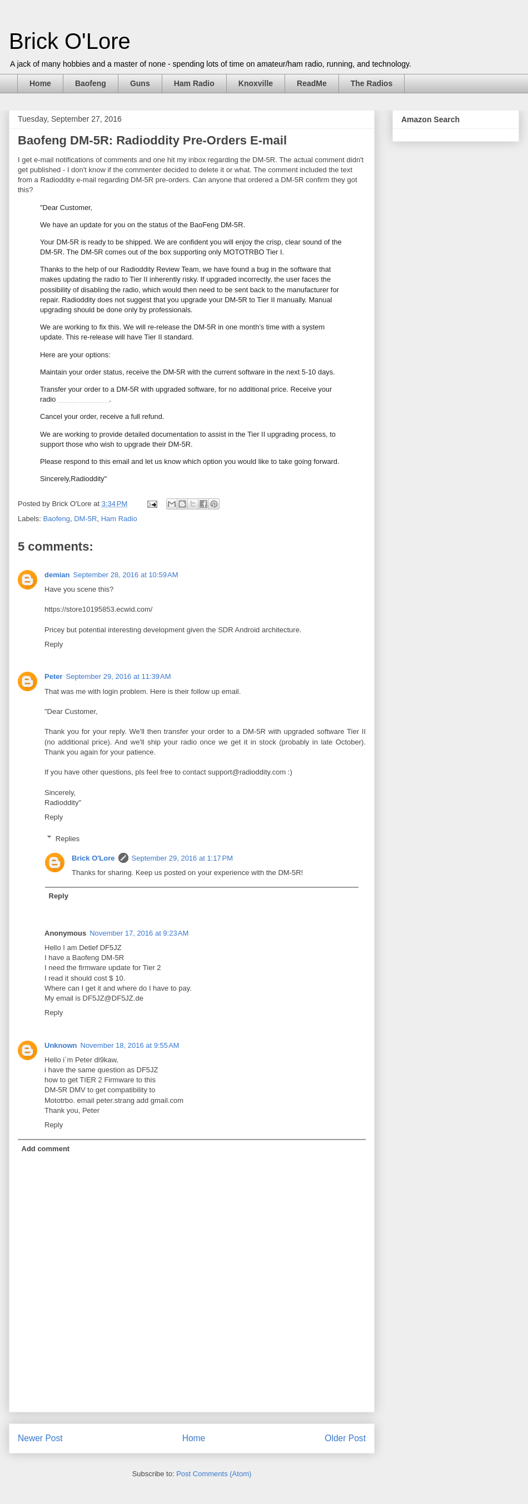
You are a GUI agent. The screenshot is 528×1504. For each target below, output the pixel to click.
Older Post (345, 1438)
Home (40, 83)
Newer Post (40, 1438)
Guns (140, 83)
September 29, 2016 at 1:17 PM (182, 858)
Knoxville (255, 83)
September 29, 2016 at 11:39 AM (118, 676)
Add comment (46, 1149)
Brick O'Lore (70, 41)
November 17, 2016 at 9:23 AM (138, 933)
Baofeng (90, 83)
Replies (67, 838)
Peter (53, 676)
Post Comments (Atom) (213, 1474)
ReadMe (312, 83)
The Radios (371, 83)
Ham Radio (194, 83)
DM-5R (85, 518)
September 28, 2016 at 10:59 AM (125, 575)
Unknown (60, 1045)
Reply (53, 644)
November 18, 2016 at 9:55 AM (130, 1045)
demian (57, 575)
